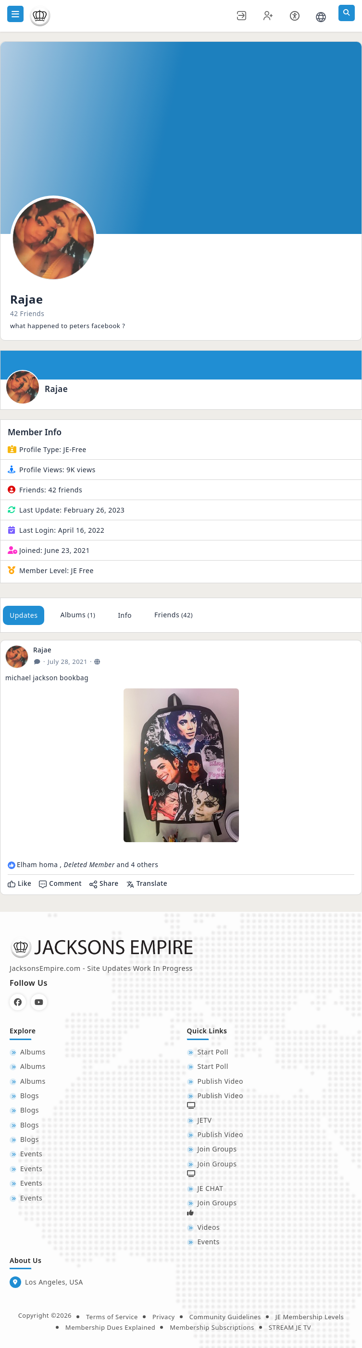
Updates (23, 615)
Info (125, 615)
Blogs (29, 1095)
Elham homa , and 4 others (87, 864)
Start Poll (213, 1051)
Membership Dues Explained (110, 1327)
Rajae (56, 389)
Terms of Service (112, 1316)
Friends (173, 614)
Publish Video (220, 1081)
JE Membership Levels (309, 1316)
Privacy (163, 1316)
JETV (205, 1120)
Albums (77, 614)
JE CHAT (211, 1188)
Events (31, 1153)
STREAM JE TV (290, 1327)
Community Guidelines (225, 1316)
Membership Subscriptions (212, 1327)
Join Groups (217, 1148)
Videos (209, 1227)
